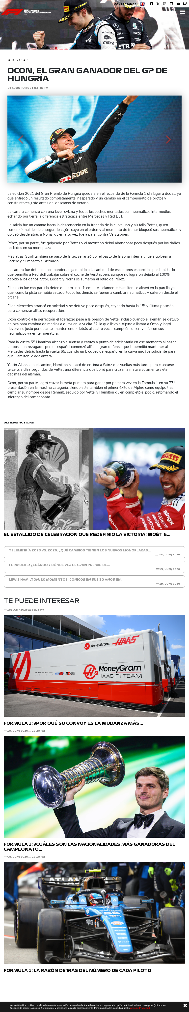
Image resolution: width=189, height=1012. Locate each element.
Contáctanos (125, 4)
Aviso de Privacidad (140, 1008)
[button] (20, 139)
